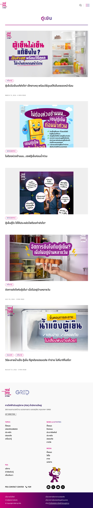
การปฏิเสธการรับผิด (11, 500)
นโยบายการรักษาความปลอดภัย (55, 497)
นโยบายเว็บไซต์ (10, 497)
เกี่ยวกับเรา (9, 475)
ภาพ (48, 459)
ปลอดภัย (9, 355)
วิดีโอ (48, 456)
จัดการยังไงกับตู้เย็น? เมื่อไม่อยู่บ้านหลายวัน (27, 290)
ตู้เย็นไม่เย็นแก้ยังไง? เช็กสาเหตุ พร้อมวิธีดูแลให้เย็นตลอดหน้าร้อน (39, 86)
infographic (11, 151)
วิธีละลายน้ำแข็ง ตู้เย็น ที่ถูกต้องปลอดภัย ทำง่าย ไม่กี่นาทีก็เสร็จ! (38, 360)
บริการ (7, 469)
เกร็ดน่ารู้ (9, 80)
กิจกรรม (50, 429)
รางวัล (49, 442)
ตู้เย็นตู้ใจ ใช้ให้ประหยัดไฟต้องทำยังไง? (25, 223)
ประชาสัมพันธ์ (52, 432)
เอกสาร (49, 462)
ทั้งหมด (8, 426)
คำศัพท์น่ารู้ (9, 472)
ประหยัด (8, 432)
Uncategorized (11, 429)
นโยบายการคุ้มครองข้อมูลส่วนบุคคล (57, 500)
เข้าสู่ (57, 503)
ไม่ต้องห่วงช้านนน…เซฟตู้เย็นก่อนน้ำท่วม (26, 156)
